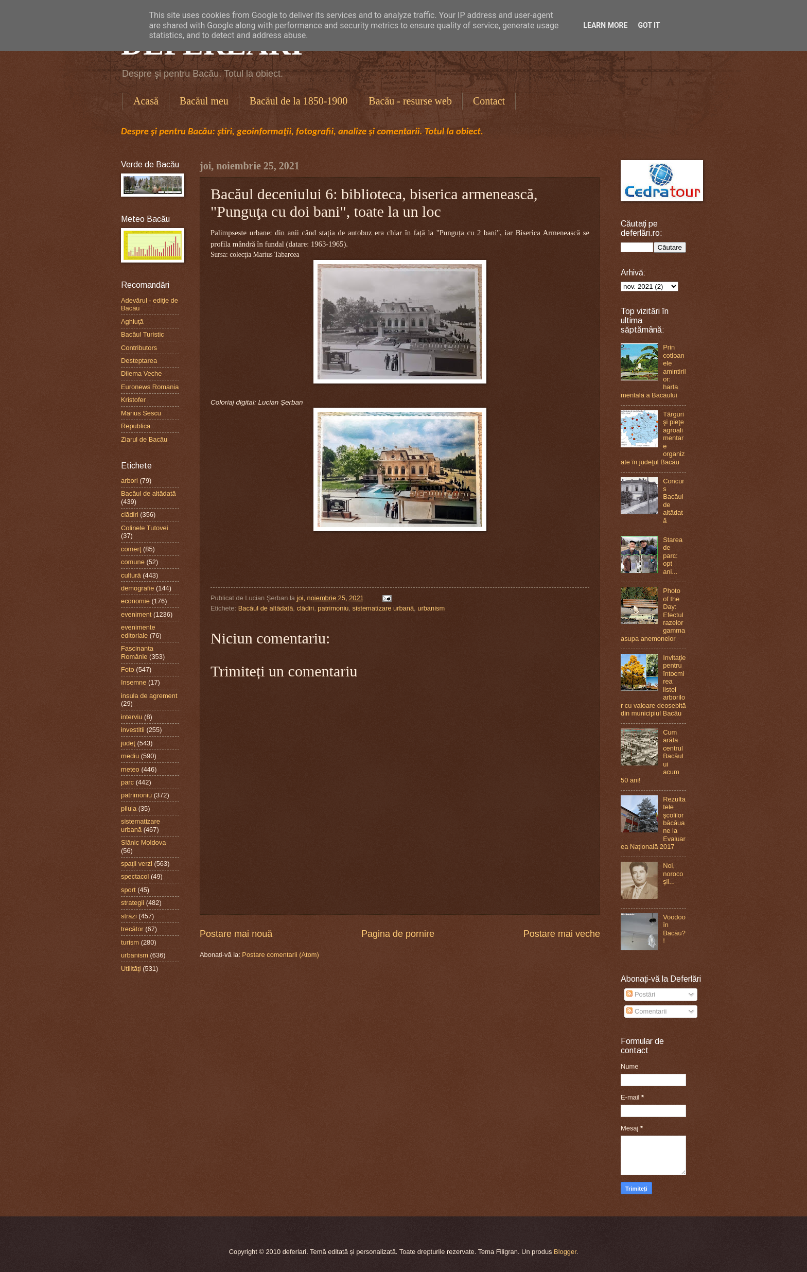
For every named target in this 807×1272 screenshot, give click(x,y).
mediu (130, 756)
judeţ (128, 743)
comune (133, 562)
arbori (129, 480)
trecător (132, 929)
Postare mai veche (561, 934)
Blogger (565, 1252)
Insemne (133, 682)
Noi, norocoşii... (673, 873)
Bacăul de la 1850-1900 (299, 101)
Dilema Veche (141, 373)
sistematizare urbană (383, 608)
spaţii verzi (136, 863)
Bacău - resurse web (410, 101)
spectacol (135, 876)
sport (128, 890)
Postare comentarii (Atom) (280, 955)
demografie (137, 588)
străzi (129, 916)
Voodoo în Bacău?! (674, 929)
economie (135, 601)
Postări (640, 994)
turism (130, 942)
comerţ (131, 549)
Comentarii (646, 1011)
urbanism (431, 608)
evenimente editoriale (138, 631)
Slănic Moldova (143, 842)
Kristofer (133, 400)
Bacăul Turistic (142, 334)
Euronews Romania (150, 387)
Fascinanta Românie (137, 652)
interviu (132, 717)
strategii (132, 903)
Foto (127, 669)
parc (127, 782)
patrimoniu (333, 608)
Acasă (146, 101)
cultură (131, 575)
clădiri (305, 608)
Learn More (605, 25)
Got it (649, 25)
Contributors (139, 348)
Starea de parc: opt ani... (672, 556)
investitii (133, 730)
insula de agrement (149, 696)
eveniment (136, 614)
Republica (135, 426)
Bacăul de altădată (265, 608)
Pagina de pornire (397, 934)
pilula (128, 808)
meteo (130, 769)
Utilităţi (131, 968)
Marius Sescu (141, 413)
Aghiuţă (132, 321)
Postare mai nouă (236, 934)
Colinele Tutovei (144, 528)
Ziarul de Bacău (144, 439)
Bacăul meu (204, 101)
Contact (489, 101)
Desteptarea (139, 360)
